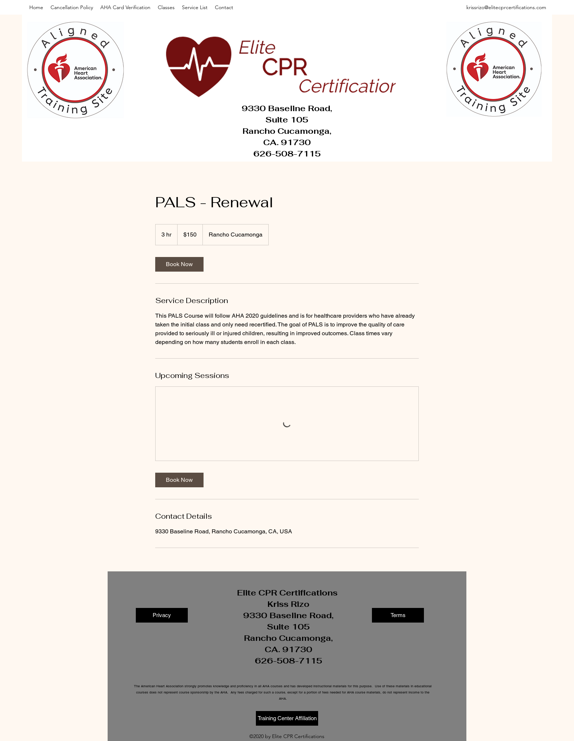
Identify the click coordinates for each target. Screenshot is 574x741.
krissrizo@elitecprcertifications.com (506, 7)
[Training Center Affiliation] (287, 718)
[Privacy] (162, 615)
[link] (179, 264)
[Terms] (398, 615)
